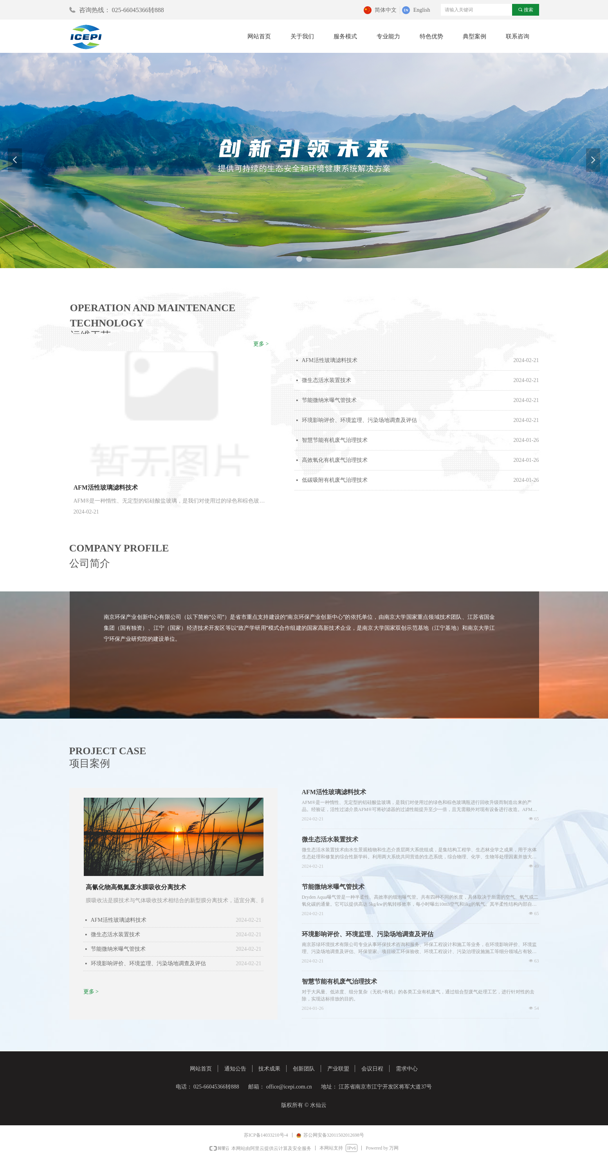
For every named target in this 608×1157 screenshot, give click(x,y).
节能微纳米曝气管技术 (329, 400)
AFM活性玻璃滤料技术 (329, 360)
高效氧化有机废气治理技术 (335, 460)
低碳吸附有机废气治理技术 (335, 480)
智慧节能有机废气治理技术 (335, 440)
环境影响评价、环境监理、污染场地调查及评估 (359, 420)
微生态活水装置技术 (326, 380)
